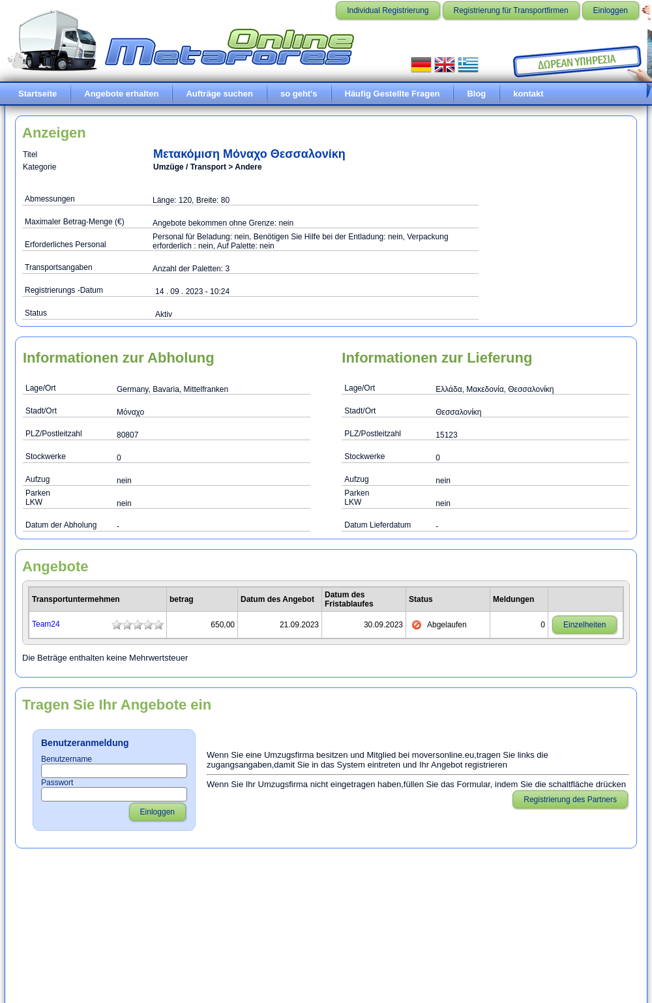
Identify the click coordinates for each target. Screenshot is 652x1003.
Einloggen (610, 10)
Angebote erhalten (121, 93)
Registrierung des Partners (570, 799)
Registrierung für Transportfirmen (511, 10)
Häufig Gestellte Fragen (392, 93)
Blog (476, 93)
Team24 (46, 624)
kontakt (528, 93)
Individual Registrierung (387, 10)
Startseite (37, 93)
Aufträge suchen (219, 93)
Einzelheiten (584, 624)
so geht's (299, 93)
